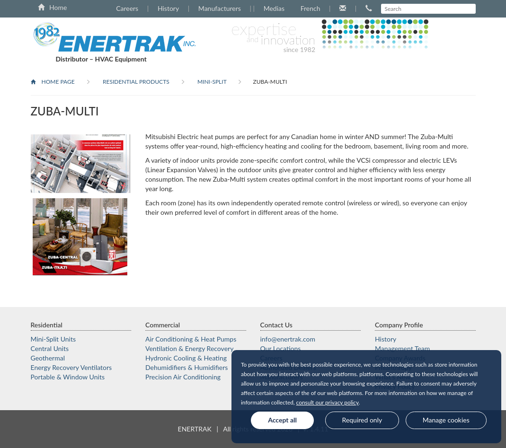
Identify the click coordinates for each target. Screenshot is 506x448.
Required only (362, 420)
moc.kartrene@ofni (287, 339)
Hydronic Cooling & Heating (186, 358)
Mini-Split (211, 81)
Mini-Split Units (53, 339)
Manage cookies (446, 420)
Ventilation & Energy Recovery (189, 348)
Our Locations (280, 348)
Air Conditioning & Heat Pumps (190, 339)
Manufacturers (219, 8)
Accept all (282, 420)
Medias (274, 8)
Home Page (53, 81)
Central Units (50, 348)
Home (52, 7)
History (168, 8)
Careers (127, 8)
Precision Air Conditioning (183, 377)
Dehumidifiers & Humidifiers (186, 367)
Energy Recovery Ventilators (71, 367)
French (310, 8)
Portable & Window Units (68, 377)
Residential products (135, 81)
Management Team (402, 348)
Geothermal (48, 358)
